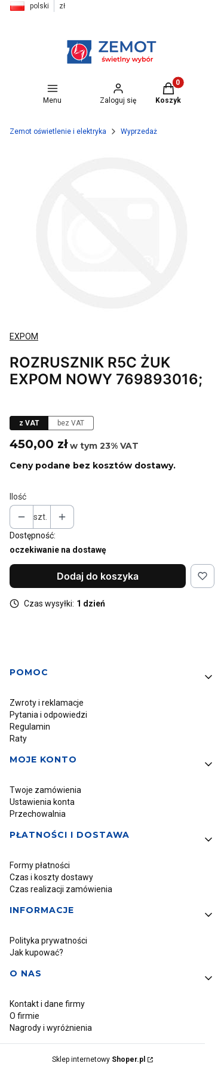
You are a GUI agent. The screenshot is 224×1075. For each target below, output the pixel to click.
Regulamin (30, 726)
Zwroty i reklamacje (47, 703)
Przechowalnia (38, 814)
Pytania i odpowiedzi (48, 714)
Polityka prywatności (48, 940)
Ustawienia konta (42, 802)
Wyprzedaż (139, 131)
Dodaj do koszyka (98, 576)
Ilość (18, 496)
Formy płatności (40, 865)
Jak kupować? (36, 952)
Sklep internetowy (98, 1059)
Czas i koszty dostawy (51, 877)
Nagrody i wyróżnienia (51, 1028)
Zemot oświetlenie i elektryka (58, 131)
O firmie (24, 1016)
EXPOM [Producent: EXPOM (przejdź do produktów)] (24, 336)
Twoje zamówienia (45, 790)
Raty (18, 738)
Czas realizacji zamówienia (61, 889)
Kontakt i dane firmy (47, 1004)
